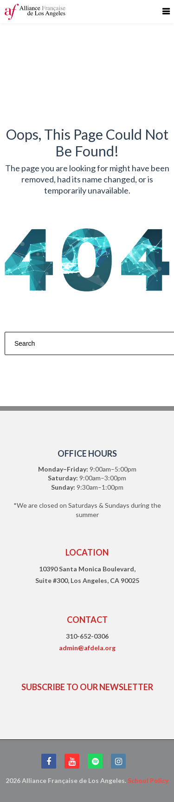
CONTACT (87, 619)
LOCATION (87, 552)
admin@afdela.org (87, 648)
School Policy (148, 780)
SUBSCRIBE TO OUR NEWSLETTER (87, 687)
